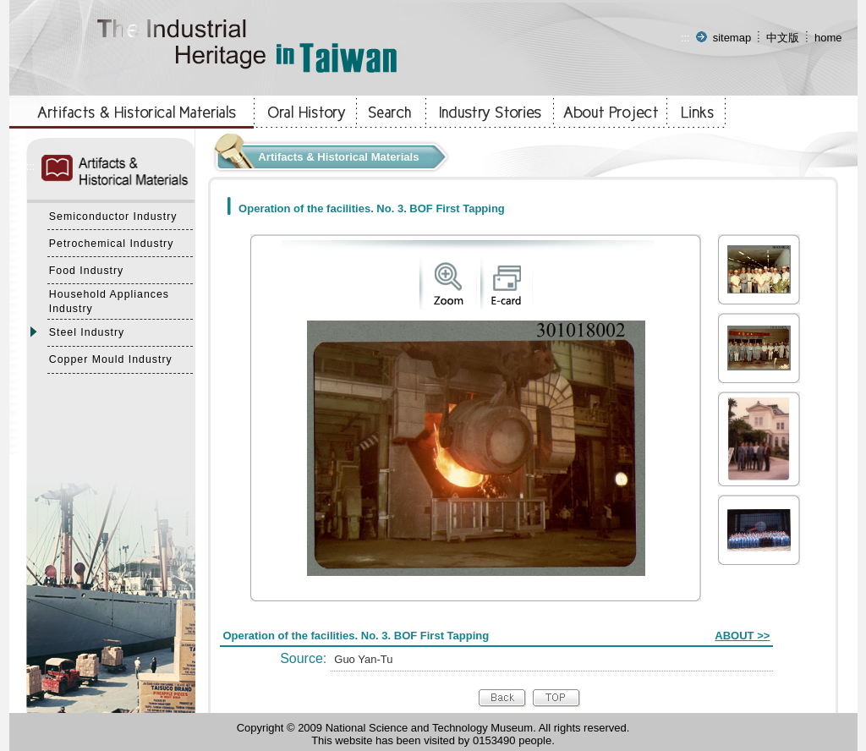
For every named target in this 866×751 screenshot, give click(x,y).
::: (685, 37)
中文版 (782, 37)
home (828, 37)
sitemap (732, 37)
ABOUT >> (742, 635)
